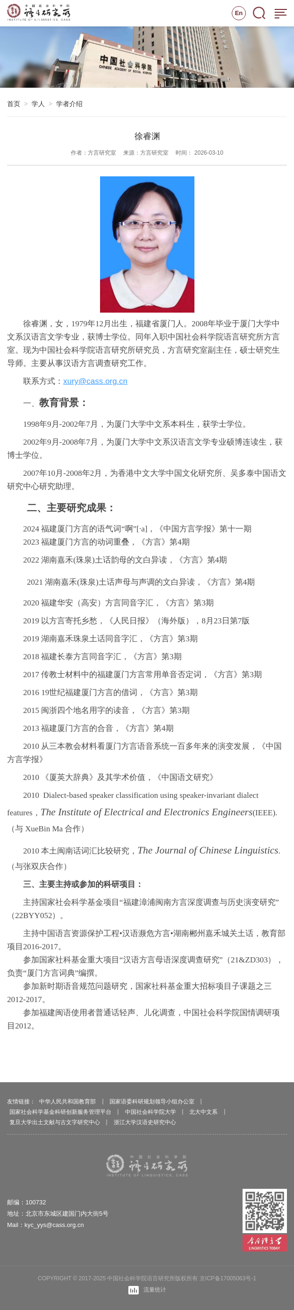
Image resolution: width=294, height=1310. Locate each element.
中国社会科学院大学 (150, 1112)
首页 (13, 104)
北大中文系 (203, 1112)
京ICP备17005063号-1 (228, 1278)
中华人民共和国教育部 (67, 1101)
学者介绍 (69, 104)
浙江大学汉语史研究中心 (145, 1122)
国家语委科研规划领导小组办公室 (151, 1101)
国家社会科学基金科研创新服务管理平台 (60, 1112)
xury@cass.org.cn (95, 382)
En (239, 13)
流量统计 (147, 1290)
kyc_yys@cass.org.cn (54, 1224)
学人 (38, 104)
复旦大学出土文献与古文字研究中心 (54, 1122)
